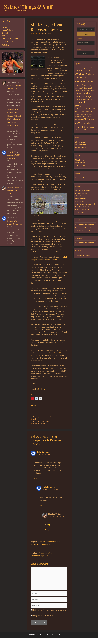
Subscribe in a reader (83, 255)
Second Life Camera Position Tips (13, 122)
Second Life (47, 417)
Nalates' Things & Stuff (28, 7)
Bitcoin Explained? (39, 423)
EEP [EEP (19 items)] (76, 88)
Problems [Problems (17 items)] (78, 109)
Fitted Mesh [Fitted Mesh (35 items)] (87, 88)
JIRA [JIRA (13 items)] (85, 90)
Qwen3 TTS (11, 152)
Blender (5, 35)
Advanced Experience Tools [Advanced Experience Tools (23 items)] (85, 68)
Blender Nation (80, 145)
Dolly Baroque (43, 452)
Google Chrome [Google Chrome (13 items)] (79, 90)
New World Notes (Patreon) (84, 207)
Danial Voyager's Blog (83, 190)
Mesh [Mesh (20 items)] (77, 93)
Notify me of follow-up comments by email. (49, 610)
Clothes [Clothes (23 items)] (87, 78)
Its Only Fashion (81, 198)
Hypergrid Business (82, 178)
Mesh (41, 417)
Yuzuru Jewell (80, 212)
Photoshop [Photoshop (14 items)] (89, 106)
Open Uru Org (80, 165)
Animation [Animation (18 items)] (78, 70)
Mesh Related (7, 42)
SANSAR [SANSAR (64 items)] (90, 108)
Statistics (5, 45)
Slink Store (41, 384)
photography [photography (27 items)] (80, 105)
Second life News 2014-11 (41, 421)
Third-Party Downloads (83, 230)
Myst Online (79, 160)
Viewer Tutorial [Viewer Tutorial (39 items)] (82, 127)
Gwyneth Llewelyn (81, 193)
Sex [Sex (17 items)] (82, 120)
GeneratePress (64, 635)
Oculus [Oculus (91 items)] (83, 102)
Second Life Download (83, 227)
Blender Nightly (80, 147)
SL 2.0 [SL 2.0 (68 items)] (87, 119)
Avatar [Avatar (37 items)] (89, 74)
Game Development (10, 39)
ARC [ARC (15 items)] (89, 70)
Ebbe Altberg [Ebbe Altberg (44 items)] (88, 85)
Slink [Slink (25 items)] (93, 119)
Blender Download (81, 142)
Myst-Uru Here (80, 163)
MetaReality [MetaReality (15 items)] (86, 97)
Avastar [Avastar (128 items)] (80, 73)
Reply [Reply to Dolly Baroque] (36, 478)
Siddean (41, 389)
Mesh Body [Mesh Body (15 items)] (82, 93)
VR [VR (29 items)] (85, 130)
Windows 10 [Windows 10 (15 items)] (90, 130)
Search (86, 34)
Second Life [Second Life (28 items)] (79, 111)
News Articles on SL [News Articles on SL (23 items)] (88, 99)
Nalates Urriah (13, 187)
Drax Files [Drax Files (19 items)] (91, 82)
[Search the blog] (86, 29)
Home (4, 27)
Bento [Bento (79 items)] (80, 77)
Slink (34, 419)
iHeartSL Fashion (81, 196)
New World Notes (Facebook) (85, 204)
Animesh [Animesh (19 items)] (85, 70)
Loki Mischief (79, 201)
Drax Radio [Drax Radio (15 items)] (78, 85)
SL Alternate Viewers (82, 209)
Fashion (35, 417)
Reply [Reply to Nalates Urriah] (47, 530)
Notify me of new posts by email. (45, 615)
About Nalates (7, 30)
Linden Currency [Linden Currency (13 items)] (90, 90)
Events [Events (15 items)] (80, 88)
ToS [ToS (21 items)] (76, 124)
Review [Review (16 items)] (83, 109)
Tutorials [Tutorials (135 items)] (84, 123)
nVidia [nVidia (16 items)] (77, 103)
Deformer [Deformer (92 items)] (81, 81)
